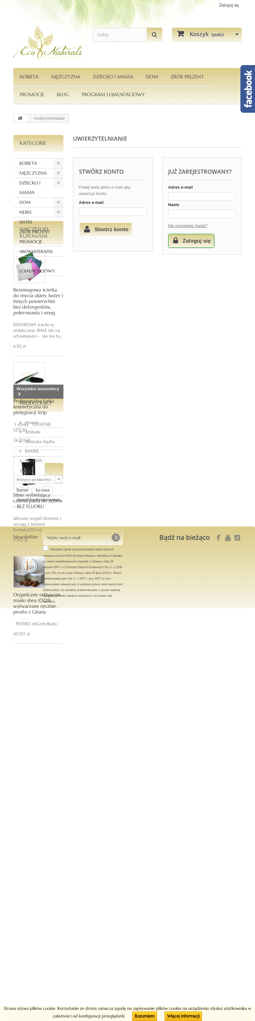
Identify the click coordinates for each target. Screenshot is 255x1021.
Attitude (32, 772)
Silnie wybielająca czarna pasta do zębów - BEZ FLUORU (38, 565)
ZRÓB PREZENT (34, 232)
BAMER (31, 791)
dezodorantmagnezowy (38, 870)
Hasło (173, 204)
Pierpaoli (24, 889)
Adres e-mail (91, 202)
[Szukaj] (154, 35)
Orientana (25, 880)
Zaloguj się (229, 5)
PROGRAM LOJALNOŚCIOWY (113, 94)
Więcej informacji (183, 1016)
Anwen (31, 763)
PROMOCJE (32, 94)
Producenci (35, 746)
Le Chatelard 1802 (33, 899)
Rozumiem (144, 1016)
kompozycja (27, 908)
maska (51, 908)
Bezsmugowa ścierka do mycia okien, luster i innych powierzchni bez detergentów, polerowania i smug (38, 365)
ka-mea (43, 860)
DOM (152, 77)
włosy (48, 880)
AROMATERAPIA (36, 251)
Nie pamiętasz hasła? (187, 225)
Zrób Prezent (187, 77)
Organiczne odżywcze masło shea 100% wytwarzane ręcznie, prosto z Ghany (37, 667)
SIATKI (25, 222)
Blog (63, 94)
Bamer (22, 860)
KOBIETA (29, 77)
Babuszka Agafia (39, 782)
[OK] (115, 950)
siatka (45, 889)
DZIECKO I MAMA (113, 77)
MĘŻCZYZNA (65, 77)
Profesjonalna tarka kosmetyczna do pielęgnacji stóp (33, 471)
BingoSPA (33, 801)
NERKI (25, 212)
